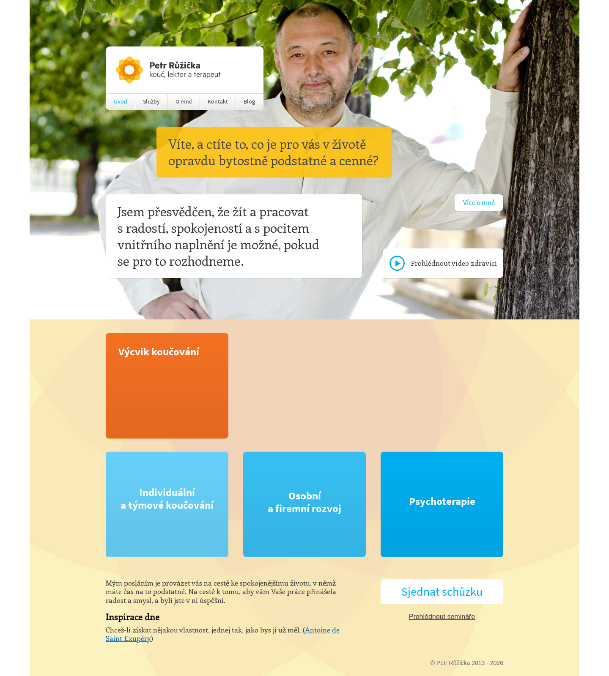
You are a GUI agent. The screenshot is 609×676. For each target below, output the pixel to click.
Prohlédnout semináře (442, 616)
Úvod (120, 102)
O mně (184, 102)
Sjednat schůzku (442, 591)
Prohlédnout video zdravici (454, 262)
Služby (151, 102)
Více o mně (479, 202)
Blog (249, 102)
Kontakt (218, 102)
